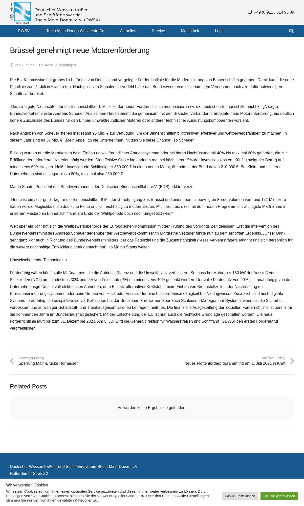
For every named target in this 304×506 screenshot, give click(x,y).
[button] (291, 31)
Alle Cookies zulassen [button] (279, 496)
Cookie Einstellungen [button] (240, 496)
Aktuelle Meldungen (60, 65)
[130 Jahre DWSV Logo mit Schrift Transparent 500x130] (55, 12)
